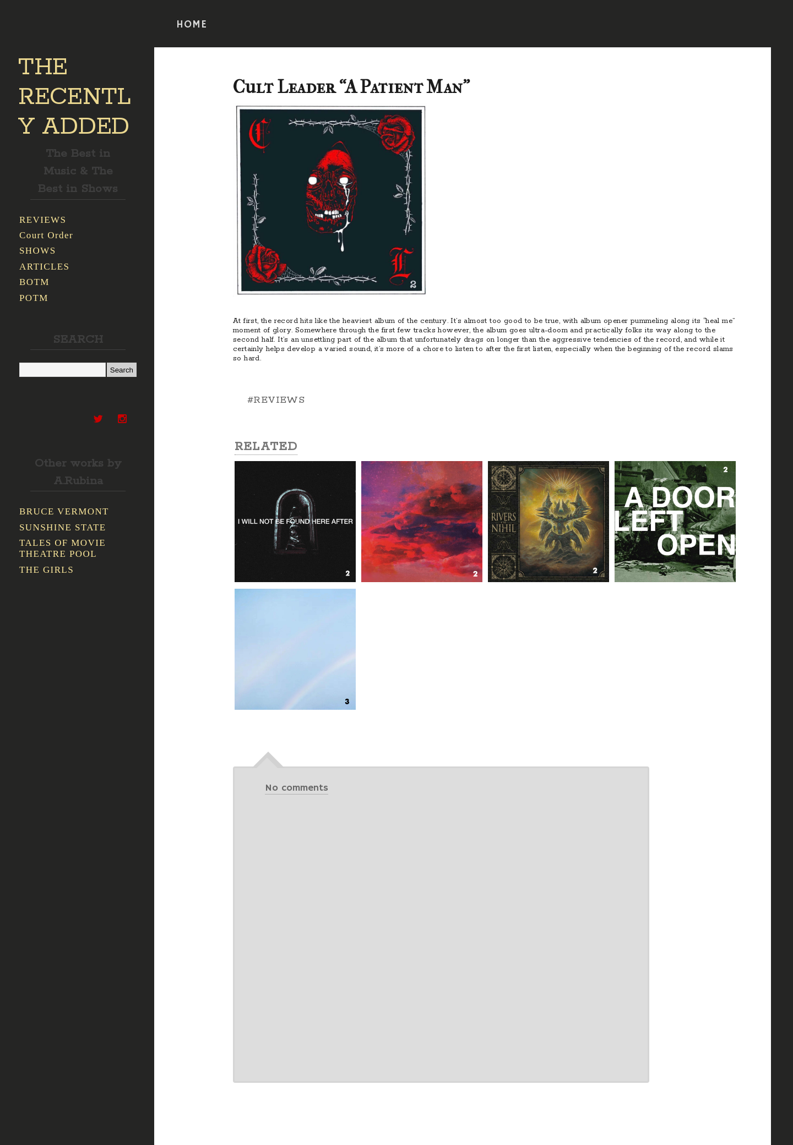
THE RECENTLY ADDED (74, 97)
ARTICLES (44, 266)
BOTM (34, 282)
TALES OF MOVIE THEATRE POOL (62, 548)
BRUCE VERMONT (64, 511)
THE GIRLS (46, 570)
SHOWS (37, 250)
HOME (191, 24)
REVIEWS (42, 220)
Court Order (46, 235)
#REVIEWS (276, 400)
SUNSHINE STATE (62, 527)
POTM (33, 298)
